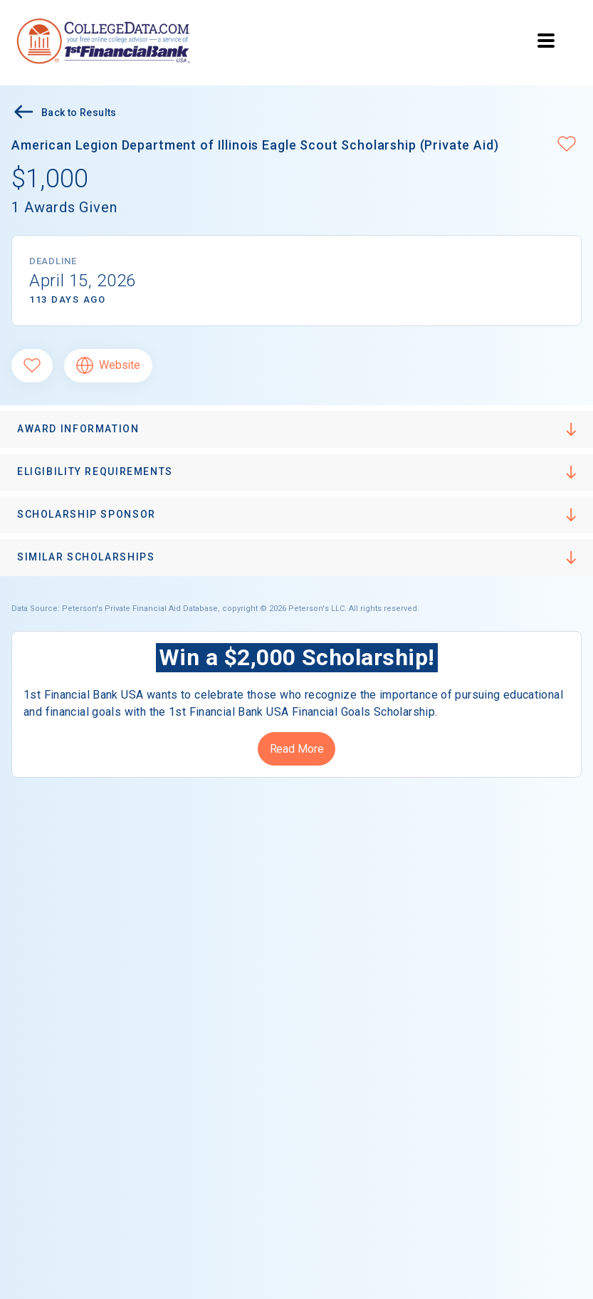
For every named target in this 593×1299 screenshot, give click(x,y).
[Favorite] (32, 365)
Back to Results (64, 114)
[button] (567, 145)
